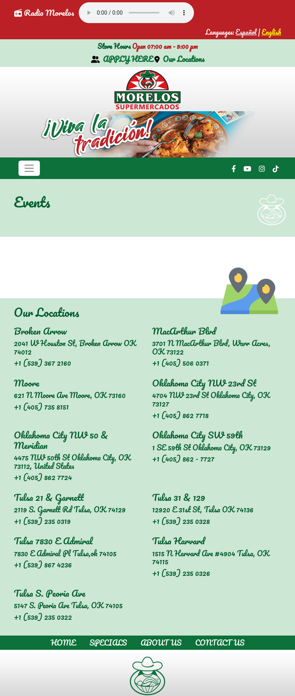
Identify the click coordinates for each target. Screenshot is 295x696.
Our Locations (179, 59)
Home (63, 642)
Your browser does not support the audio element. (136, 12)
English (271, 32)
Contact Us (219, 642)
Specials (108, 642)
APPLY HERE (122, 59)
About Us (161, 642)
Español (246, 32)
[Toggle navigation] (29, 168)
